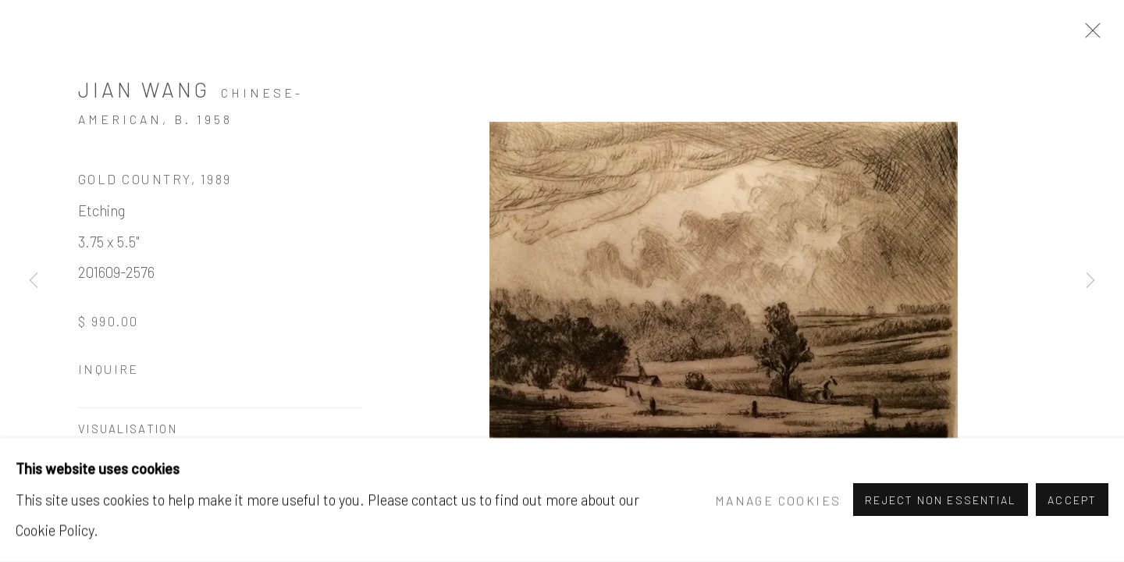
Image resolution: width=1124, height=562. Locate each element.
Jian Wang (144, 88)
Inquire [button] (108, 368)
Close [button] (1089, 35)
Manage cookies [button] (778, 500)
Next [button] (1090, 281)
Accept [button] (1072, 500)
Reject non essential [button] (940, 500)
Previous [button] (33, 281)
